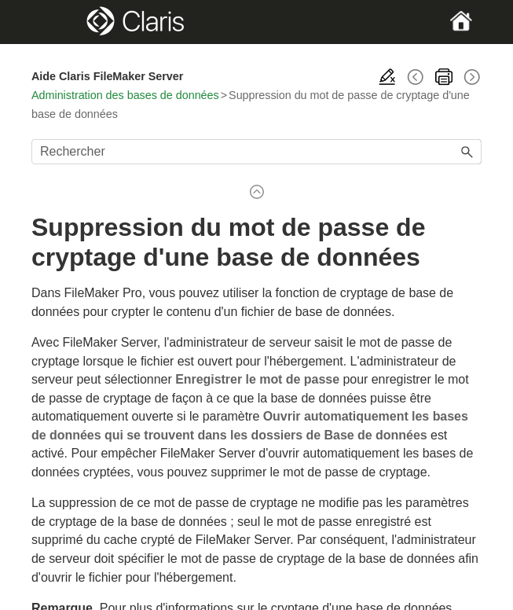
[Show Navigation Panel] (52, 22)
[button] (467, 151)
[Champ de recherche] (256, 151)
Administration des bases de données (125, 95)
